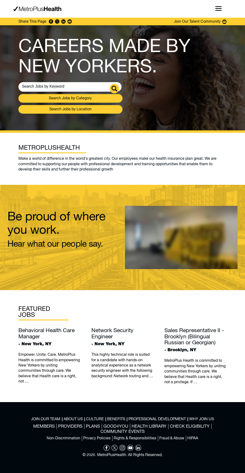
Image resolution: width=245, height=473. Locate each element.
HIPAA (192, 438)
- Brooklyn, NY (195, 340)
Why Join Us (201, 419)
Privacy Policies (97, 438)
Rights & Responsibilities (135, 438)
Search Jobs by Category (70, 98)
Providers (70, 426)
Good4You (115, 426)
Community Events (122, 432)
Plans (93, 426)
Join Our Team (45, 419)
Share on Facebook (51, 21)
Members (44, 426)
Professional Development (157, 419)
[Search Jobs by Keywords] (60, 86)
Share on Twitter (57, 21)
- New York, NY (49, 337)
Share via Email (69, 21)
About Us (73, 419)
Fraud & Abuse (171, 438)
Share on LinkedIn (63, 21)
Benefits (116, 419)
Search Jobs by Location (70, 109)
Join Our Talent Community (197, 22)
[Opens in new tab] (107, 450)
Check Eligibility (190, 426)
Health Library (149, 426)
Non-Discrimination (63, 438)
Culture (95, 419)
